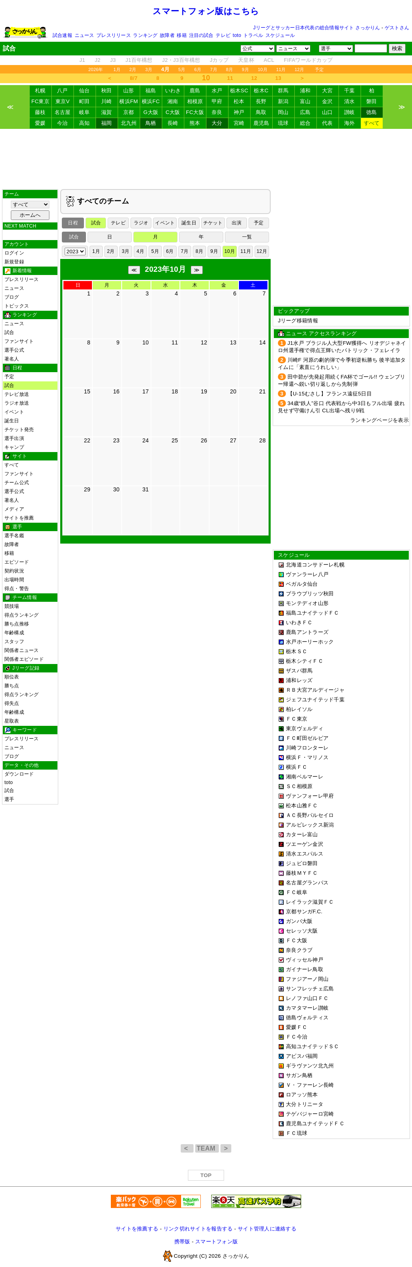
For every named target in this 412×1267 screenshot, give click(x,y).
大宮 (327, 91)
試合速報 (62, 35)
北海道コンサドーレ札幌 (315, 565)
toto (237, 35)
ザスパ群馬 (299, 671)
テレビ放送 (16, 394)
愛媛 (40, 123)
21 (262, 391)
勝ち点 (11, 685)
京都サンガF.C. (304, 911)
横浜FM (128, 101)
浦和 (305, 91)
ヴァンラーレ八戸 (307, 574)
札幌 (40, 91)
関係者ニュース (21, 650)
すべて (372, 123)
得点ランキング (21, 615)
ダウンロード (19, 774)
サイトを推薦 (19, 518)
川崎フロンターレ (307, 748)
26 (204, 440)
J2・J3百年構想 (181, 60)
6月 (198, 69)
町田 (84, 101)
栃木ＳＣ (296, 651)
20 (233, 391)
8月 (229, 69)
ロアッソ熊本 (302, 1095)
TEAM (207, 1148)
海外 (349, 123)
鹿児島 (261, 123)
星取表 (11, 721)
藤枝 (40, 112)
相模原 (195, 101)
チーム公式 (16, 482)
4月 (140, 251)
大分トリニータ (304, 1104)
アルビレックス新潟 (310, 825)
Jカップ (219, 60)
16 (116, 391)
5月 (182, 69)
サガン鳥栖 (299, 1075)
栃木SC (239, 91)
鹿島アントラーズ (307, 632)
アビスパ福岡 (302, 1056)
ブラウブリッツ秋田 (310, 594)
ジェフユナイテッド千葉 (315, 700)
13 (278, 78)
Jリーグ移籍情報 (298, 321)
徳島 (371, 112)
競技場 (11, 606)
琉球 (283, 123)
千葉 (349, 91)
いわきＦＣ (299, 622)
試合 (9, 332)
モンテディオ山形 (307, 603)
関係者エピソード (24, 659)
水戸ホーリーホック (310, 642)
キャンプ (14, 447)
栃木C (261, 91)
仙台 (84, 91)
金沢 (327, 101)
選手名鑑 (14, 535)
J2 (97, 60)
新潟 (283, 101)
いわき (173, 91)
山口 (327, 112)
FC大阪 (195, 112)
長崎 (172, 123)
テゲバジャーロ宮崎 (310, 1114)
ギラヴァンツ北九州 (310, 1066)
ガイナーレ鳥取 (304, 969)
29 (87, 489)
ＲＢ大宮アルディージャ (315, 690)
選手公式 (14, 350)
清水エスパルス (304, 854)
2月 (133, 69)
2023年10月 (165, 269)
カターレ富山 (302, 834)
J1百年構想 (138, 60)
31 (145, 489)
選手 (9, 799)
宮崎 (239, 123)
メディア (14, 509)
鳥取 (261, 112)
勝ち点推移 (16, 624)
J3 (113, 60)
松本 (239, 101)
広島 (305, 112)
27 (233, 440)
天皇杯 (246, 60)
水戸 (217, 91)
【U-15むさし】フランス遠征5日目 (330, 394)
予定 (319, 69)
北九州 (129, 123)
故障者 (167, 35)
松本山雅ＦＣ (302, 806)
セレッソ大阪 (302, 931)
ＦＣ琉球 (296, 1133)
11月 (281, 69)
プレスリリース (113, 35)
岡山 (283, 112)
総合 (305, 123)
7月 (213, 69)
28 (262, 440)
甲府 (217, 101)
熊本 (195, 123)
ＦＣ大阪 (296, 940)
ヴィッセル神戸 (304, 960)
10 (145, 342)
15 (87, 391)
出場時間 (14, 580)
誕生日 (11, 421)
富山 (305, 101)
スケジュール (280, 35)
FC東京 (40, 101)
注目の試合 (201, 35)
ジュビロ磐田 (302, 863)
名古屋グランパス (307, 883)
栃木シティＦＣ (304, 661)
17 (145, 391)
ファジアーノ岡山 (307, 979)
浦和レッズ (299, 680)
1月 (117, 69)
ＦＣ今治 (296, 1037)
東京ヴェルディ (304, 728)
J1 (82, 60)
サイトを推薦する (137, 1229)
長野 (261, 101)
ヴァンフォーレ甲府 (310, 796)
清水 (349, 101)
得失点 (11, 703)
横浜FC (151, 101)
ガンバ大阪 (299, 921)
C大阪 (172, 112)
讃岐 (349, 112)
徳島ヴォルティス (307, 1017)
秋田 (106, 91)
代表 (327, 123)
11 (230, 78)
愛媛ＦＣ (296, 1027)
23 (116, 440)
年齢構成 (14, 633)
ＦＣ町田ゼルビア (307, 738)
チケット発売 (19, 429)
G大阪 (150, 112)
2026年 (95, 69)
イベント (14, 412)
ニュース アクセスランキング (321, 333)
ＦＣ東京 (296, 719)
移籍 (181, 35)
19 (204, 391)
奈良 (217, 112)
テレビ (223, 35)
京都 (128, 112)
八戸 (62, 91)
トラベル (253, 35)
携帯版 (182, 1241)
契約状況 (14, 571)
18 (174, 391)
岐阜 (84, 112)
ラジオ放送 (16, 403)
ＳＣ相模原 (299, 786)
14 (262, 342)
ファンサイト (19, 341)
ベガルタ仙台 (302, 584)
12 (254, 78)
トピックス (16, 306)
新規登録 (14, 262)
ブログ (11, 297)
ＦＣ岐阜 (296, 892)
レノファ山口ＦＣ (307, 998)
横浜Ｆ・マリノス (307, 757)
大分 (217, 123)
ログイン (14, 253)
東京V (62, 101)
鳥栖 (150, 123)
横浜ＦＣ (296, 767)
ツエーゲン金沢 (304, 844)
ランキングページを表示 (379, 420)
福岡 (106, 123)
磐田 (371, 101)
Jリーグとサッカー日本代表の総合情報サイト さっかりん (316, 28)
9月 (245, 69)
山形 (128, 91)
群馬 (283, 91)
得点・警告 (16, 588)
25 (174, 440)
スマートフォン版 (216, 1241)
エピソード (16, 562)
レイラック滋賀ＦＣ (310, 902)
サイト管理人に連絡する (267, 1229)
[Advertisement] (206, 159)
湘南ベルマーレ (304, 777)
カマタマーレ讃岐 (307, 1008)
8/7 (134, 78)
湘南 (172, 101)
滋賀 (106, 112)
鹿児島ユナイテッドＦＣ (315, 1123)
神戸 (239, 112)
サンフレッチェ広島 (310, 989)
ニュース (84, 35)
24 (145, 440)
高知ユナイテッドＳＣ (312, 1046)
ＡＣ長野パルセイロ (310, 815)
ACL (269, 60)
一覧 (247, 237)
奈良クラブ (299, 950)
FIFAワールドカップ (308, 60)
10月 (262, 69)
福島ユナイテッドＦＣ (312, 613)
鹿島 (195, 91)
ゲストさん (397, 28)
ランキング (145, 35)
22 (87, 440)
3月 (149, 69)
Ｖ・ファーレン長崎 (310, 1085)
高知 (84, 123)
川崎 (106, 101)
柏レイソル (299, 709)
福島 (150, 91)
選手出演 (14, 438)
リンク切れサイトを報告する (198, 1229)
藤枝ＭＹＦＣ (302, 873)
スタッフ (14, 641)
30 (116, 489)
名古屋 (63, 112)
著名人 (11, 359)
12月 (299, 69)
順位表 (11, 677)
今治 (62, 123)
